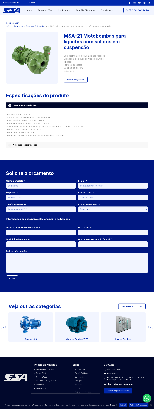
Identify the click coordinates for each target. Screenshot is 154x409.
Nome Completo (15, 181)
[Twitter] (149, 3)
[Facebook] (129, 3)
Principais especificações (25, 145)
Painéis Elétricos (85, 10)
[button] (3, 327)
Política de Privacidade (138, 405)
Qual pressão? (86, 227)
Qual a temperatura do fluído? (94, 239)
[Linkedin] (144, 3)
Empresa (11, 192)
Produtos (18, 26)
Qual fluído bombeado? (18, 239)
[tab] (77, 105)
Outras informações (16, 251)
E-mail (82, 181)
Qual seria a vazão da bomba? (22, 227)
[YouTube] (139, 3)
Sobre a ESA (45, 10)
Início (8, 26)
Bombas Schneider (35, 26)
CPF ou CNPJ (85, 192)
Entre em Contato (137, 10)
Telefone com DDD (16, 204)
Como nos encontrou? (90, 204)
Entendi (123, 405)
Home (29, 10)
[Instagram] (134, 3)
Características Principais (25, 105)
